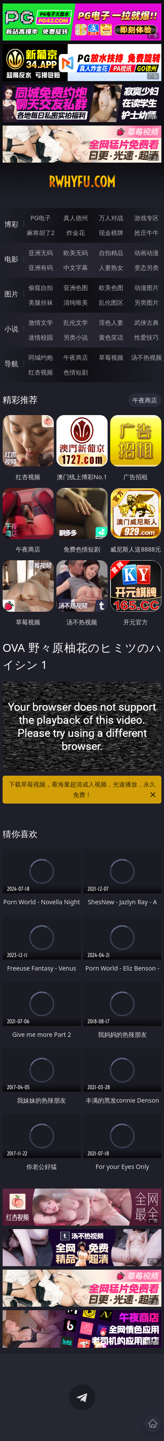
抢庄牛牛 (146, 232)
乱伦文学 (75, 322)
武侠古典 (146, 322)
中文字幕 (75, 267)
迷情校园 (40, 337)
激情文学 (40, 322)
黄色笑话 (111, 337)
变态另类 (146, 267)
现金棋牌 (111, 232)
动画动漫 (146, 253)
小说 (11, 329)
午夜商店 (75, 357)
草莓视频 (111, 357)
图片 (11, 294)
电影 (11, 259)
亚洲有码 (40, 267)
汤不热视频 (146, 357)
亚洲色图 (75, 287)
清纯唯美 (75, 302)
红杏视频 (40, 372)
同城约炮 (40, 357)
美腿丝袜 (40, 302)
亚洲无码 (40, 253)
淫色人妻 (111, 322)
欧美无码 (75, 253)
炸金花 (75, 232)
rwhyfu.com (82, 182)
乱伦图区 (111, 302)
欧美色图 (111, 287)
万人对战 (111, 218)
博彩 (11, 224)
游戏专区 (146, 218)
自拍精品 (111, 253)
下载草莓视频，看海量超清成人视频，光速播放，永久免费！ (83, 790)
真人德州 (75, 218)
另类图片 (146, 302)
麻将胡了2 (41, 232)
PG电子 (40, 218)
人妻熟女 (111, 267)
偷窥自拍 (40, 287)
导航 (11, 363)
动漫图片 (146, 287)
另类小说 (75, 337)
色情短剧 (75, 372)
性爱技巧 (146, 337)
